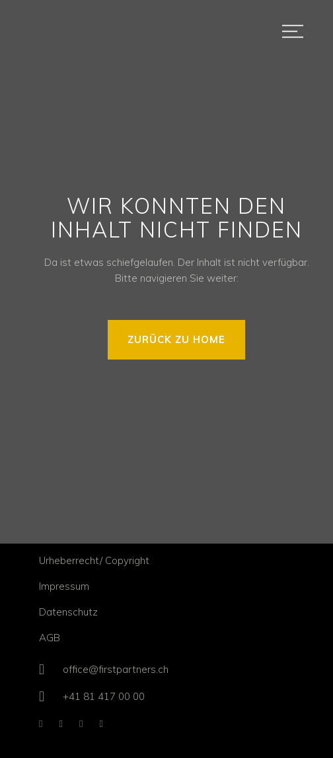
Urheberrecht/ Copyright (94, 560)
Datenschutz (68, 612)
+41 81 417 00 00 (104, 696)
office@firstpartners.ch (115, 669)
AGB (49, 637)
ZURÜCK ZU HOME (176, 339)
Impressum (64, 586)
